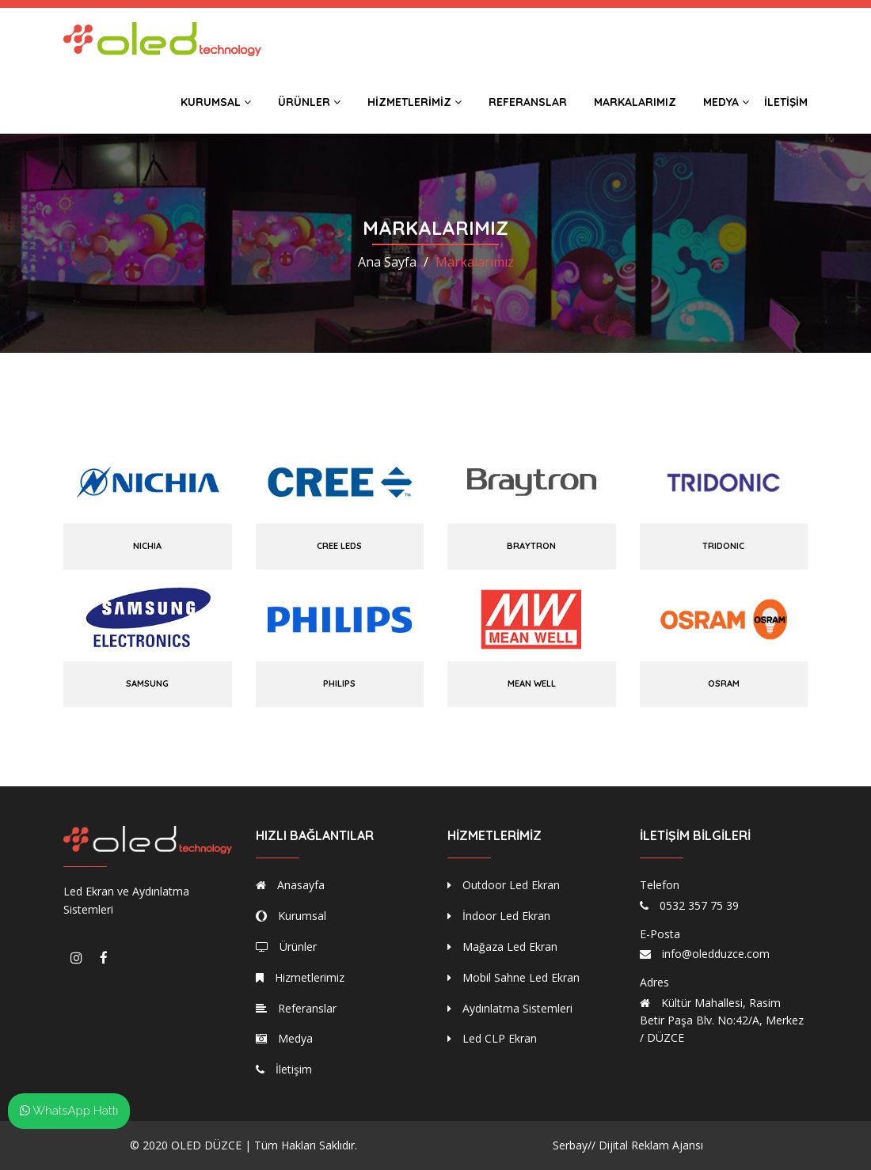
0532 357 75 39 (699, 905)
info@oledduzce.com (716, 953)
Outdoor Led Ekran (503, 884)
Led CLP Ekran (492, 1038)
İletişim (786, 102)
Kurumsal (216, 102)
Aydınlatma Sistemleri (509, 1008)
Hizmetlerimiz (414, 102)
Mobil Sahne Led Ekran (513, 977)
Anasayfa (290, 884)
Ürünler (309, 102)
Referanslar (528, 102)
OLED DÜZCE (206, 1145)
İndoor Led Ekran (498, 915)
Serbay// (574, 1145)
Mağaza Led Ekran (502, 946)
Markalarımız (635, 102)
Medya (726, 102)
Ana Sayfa (387, 262)
